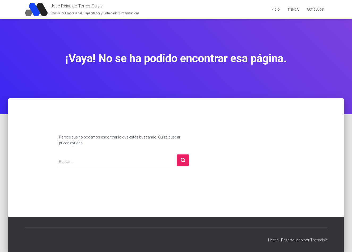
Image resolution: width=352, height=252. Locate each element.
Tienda (293, 9)
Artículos (315, 9)
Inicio (275, 9)
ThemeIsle (319, 240)
